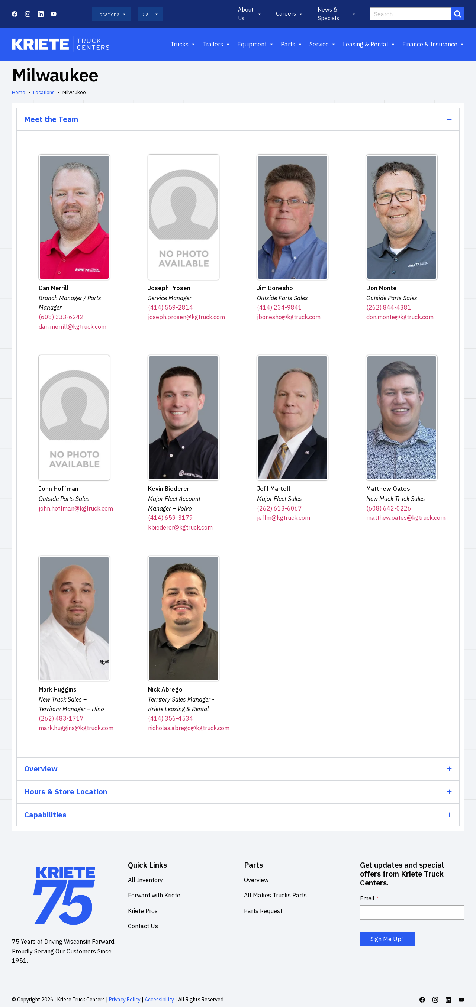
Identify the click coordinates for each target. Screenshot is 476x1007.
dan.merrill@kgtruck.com (72, 326)
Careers (289, 13)
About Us (249, 14)
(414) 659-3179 (170, 517)
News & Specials (336, 14)
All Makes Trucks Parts (275, 895)
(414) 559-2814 (170, 307)
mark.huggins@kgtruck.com (76, 728)
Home (18, 92)
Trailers (216, 44)
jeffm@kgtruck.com (283, 517)
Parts (291, 44)
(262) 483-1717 (61, 718)
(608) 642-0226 (388, 508)
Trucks (182, 44)
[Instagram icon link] (27, 14)
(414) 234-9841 (279, 307)
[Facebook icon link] (14, 14)
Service (322, 44)
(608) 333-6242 (61, 317)
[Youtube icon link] (54, 14)
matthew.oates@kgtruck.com (406, 517)
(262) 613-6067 (279, 508)
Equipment (255, 44)
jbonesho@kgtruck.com (289, 317)
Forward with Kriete (154, 895)
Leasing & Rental (369, 44)
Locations (44, 92)
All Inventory (145, 880)
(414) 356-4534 (170, 718)
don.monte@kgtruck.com (400, 317)
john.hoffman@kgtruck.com (76, 508)
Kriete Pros (143, 910)
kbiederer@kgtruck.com (180, 527)
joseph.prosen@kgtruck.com (186, 317)
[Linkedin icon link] (41, 14)
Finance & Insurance (433, 44)
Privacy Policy (125, 999)
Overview (256, 880)
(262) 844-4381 (388, 307)
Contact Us (143, 926)
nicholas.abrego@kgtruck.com (188, 728)
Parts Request (263, 910)
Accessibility (159, 999)
